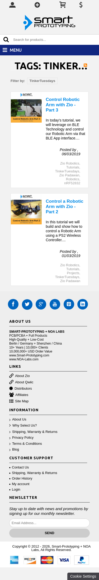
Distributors (20, 388)
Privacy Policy (21, 438)
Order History (20, 478)
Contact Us (19, 467)
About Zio (19, 376)
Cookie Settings (83, 576)
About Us (17, 419)
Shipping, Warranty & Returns (33, 432)
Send (49, 533)
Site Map (19, 401)
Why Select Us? (23, 425)
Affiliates (18, 395)
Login (14, 489)
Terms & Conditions (25, 444)
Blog (14, 449)
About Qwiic (21, 382)
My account (19, 484)
